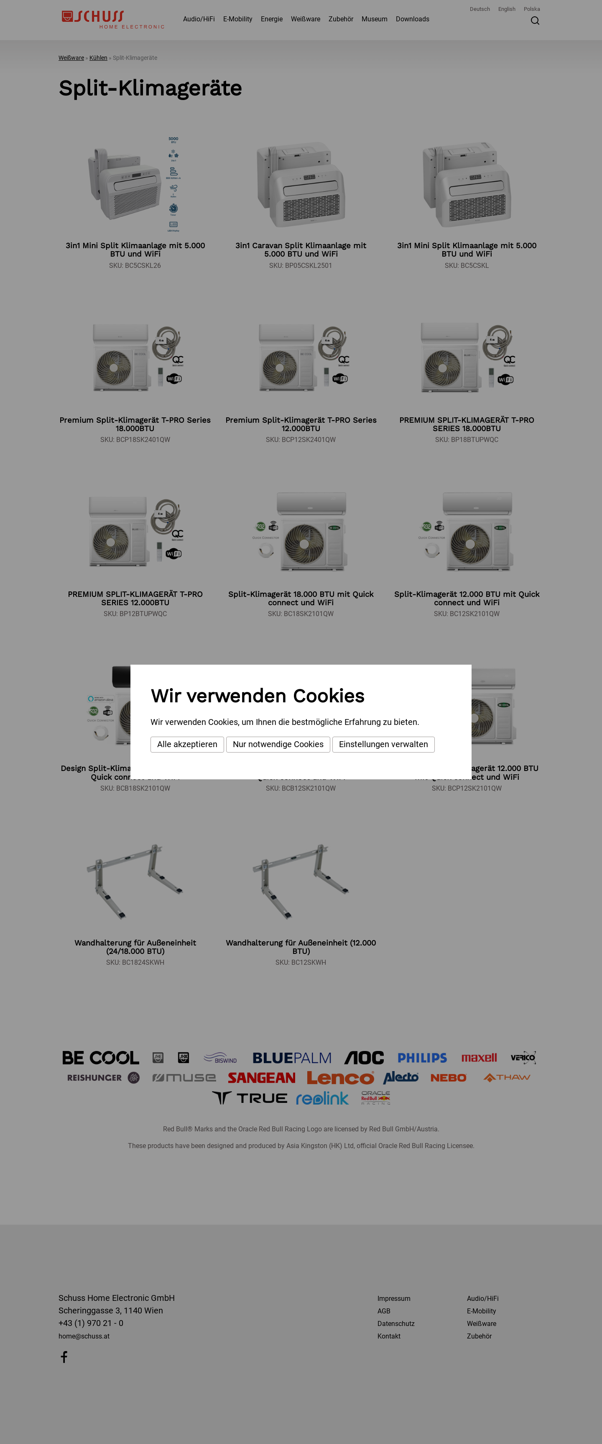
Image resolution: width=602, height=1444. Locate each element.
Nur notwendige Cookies (278, 744)
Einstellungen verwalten (383, 744)
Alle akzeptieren (187, 744)
